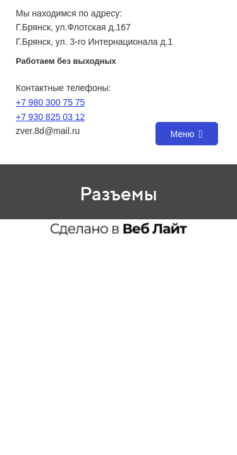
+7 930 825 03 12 (50, 117)
